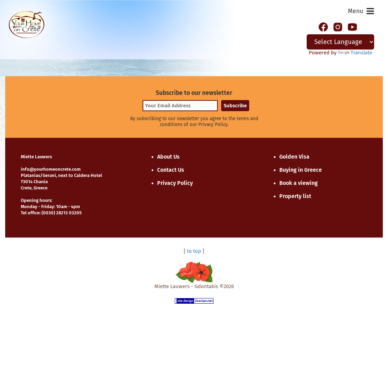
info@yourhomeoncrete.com (51, 169)
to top (194, 251)
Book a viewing (298, 183)
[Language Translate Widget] (341, 42)
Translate (355, 53)
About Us (168, 156)
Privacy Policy (175, 183)
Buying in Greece (300, 170)
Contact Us (170, 170)
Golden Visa (294, 156)
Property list (295, 196)
